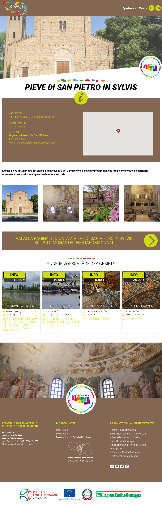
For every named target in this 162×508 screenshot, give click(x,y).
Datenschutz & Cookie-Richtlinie (73, 437)
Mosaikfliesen (133, 319)
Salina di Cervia (61, 305)
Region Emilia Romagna (123, 429)
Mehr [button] (143, 8)
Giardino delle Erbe (101, 305)
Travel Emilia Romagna (122, 441)
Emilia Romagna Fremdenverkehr (128, 433)
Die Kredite (62, 433)
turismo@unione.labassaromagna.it (35, 143)
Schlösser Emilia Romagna (124, 456)
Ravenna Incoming (141, 305)
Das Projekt (62, 429)
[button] (151, 8)
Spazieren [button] (130, 8)
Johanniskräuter (95, 319)
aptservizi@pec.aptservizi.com (19, 444)
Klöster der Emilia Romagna (125, 452)
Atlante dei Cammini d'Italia (125, 437)
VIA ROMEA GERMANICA (21, 305)
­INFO (14, 275)
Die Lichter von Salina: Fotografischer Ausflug (61, 321)
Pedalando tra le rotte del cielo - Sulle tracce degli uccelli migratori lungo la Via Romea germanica (20, 325)
